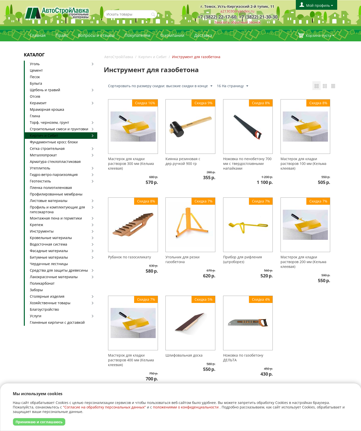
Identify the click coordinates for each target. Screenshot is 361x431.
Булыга (36, 83)
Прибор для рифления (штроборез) (242, 259)
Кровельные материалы (51, 237)
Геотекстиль (40, 181)
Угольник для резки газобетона (182, 259)
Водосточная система (48, 244)
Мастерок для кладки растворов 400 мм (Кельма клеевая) (131, 360)
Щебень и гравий (45, 89)
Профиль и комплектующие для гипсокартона (57, 209)
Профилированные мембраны (56, 194)
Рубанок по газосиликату (129, 257)
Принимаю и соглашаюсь (39, 421)
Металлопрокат (43, 155)
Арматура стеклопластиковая (55, 161)
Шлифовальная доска (184, 355)
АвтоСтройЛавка (118, 56)
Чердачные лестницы (49, 263)
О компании (172, 35)
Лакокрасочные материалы (54, 276)
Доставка (203, 35)
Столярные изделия (47, 296)
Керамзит (38, 102)
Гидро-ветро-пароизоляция (54, 174)
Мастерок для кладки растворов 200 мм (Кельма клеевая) (303, 262)
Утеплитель (40, 168)
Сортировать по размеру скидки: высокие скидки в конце (160, 86)
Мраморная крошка (47, 109)
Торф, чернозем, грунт (49, 122)
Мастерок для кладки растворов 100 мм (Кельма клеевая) (303, 163)
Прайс (62, 35)
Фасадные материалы (49, 250)
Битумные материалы (49, 257)
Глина (35, 116)
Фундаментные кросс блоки (54, 142)
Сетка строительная (47, 148)
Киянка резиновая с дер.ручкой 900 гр (182, 161)
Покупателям (137, 35)
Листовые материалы (48, 200)
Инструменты (42, 231)
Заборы (36, 289)
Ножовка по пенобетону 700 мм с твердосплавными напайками (247, 163)
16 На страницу (232, 86)
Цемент (36, 70)
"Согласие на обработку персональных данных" (104, 407)
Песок (35, 76)
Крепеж (36, 224)
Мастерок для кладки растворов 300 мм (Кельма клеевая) (131, 163)
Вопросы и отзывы (96, 35)
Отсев (35, 96)
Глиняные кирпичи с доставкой (57, 322)
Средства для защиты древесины (59, 270)
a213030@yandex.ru (237, 11)
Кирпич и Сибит (44, 135)
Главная (38, 35)
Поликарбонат (42, 283)
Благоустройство (44, 309)
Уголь (35, 63)
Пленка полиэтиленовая (51, 187)
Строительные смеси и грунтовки (59, 129)
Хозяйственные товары (50, 302)
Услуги (35, 315)
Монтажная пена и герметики (56, 218)
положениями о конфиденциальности (186, 407)
